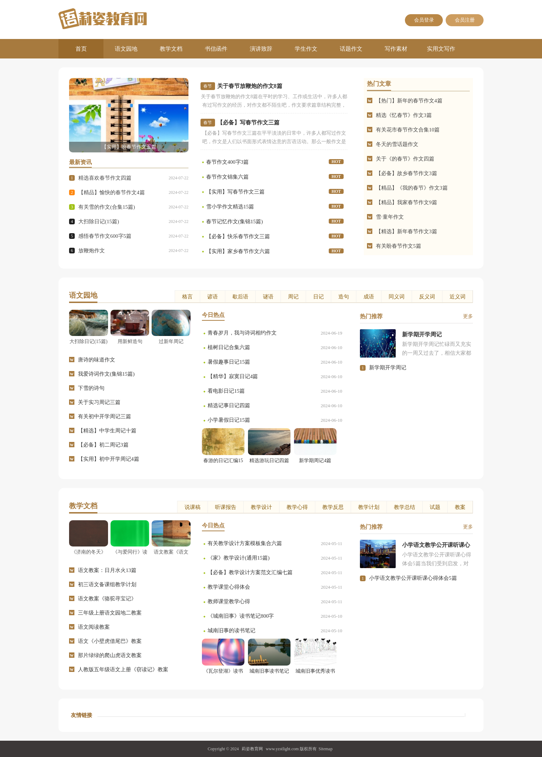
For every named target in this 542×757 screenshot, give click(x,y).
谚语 (212, 296)
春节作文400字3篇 (227, 162)
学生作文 (306, 49)
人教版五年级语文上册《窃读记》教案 (123, 669)
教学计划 (368, 507)
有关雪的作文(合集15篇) (106, 207)
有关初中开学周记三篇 (104, 416)
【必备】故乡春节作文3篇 (406, 173)
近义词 (457, 296)
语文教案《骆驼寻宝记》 (107, 598)
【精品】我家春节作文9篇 (406, 202)
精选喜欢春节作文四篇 (104, 178)
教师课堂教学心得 (229, 601)
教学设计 (261, 507)
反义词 (427, 296)
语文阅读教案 (94, 627)
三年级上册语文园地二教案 (110, 613)
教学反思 (333, 507)
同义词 (397, 296)
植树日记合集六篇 (229, 347)
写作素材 (396, 49)
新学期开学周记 (387, 367)
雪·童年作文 (390, 217)
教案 (460, 507)
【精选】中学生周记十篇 (107, 430)
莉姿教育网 (252, 748)
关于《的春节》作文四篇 (405, 159)
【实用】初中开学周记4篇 (108, 459)
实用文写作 (441, 49)
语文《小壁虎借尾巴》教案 (110, 641)
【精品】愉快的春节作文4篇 (111, 192)
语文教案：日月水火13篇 (107, 570)
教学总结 (404, 507)
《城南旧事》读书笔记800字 (241, 616)
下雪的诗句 (91, 388)
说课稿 (193, 507)
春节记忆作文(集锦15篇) (234, 221)
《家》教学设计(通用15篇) (239, 558)
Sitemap (325, 748)
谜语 (268, 296)
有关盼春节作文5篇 (398, 246)
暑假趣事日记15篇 (229, 362)
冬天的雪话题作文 (397, 144)
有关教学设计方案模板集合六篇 (245, 543)
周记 (293, 296)
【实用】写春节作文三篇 (235, 192)
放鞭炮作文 (91, 250)
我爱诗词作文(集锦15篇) (106, 374)
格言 (187, 296)
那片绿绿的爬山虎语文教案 (110, 655)
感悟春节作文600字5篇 (104, 236)
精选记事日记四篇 (229, 405)
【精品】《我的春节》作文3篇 (412, 188)
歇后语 (240, 296)
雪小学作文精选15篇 (230, 206)
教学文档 (171, 49)
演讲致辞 (261, 49)
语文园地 (126, 49)
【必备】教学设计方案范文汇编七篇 (250, 572)
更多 (468, 316)
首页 (81, 49)
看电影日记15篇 (226, 391)
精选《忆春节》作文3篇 (404, 115)
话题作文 (351, 49)
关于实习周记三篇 (99, 402)
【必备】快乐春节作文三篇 (238, 236)
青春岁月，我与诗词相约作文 (242, 333)
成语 (368, 296)
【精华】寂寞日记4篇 (233, 376)
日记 (318, 296)
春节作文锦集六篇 (227, 177)
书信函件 (216, 49)
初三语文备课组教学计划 (107, 584)
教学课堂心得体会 (229, 587)
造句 (343, 296)
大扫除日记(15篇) (98, 221)
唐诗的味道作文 (96, 360)
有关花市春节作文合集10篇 (408, 130)
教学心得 (297, 507)
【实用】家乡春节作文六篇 (238, 251)
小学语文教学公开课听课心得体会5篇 (413, 578)
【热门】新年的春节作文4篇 (409, 100)
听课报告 (225, 507)
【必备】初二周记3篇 (103, 445)
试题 (435, 507)
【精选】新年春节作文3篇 (406, 231)
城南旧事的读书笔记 (231, 630)
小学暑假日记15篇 (229, 420)
